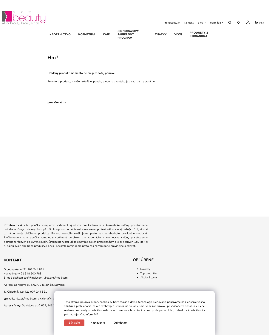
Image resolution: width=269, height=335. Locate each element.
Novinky (145, 269)
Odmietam (120, 323)
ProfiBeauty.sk (171, 22)
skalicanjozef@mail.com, (28, 278)
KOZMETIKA (86, 34)
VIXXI (178, 34)
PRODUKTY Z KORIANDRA (199, 34)
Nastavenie (97, 323)
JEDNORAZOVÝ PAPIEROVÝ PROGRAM (128, 34)
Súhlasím (74, 323)
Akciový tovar (148, 277)
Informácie (215, 22)
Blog (200, 22)
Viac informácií (89, 314)
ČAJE (106, 34)
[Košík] (259, 22)
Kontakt (189, 22)
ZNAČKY (161, 34)
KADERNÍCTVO (60, 34)
